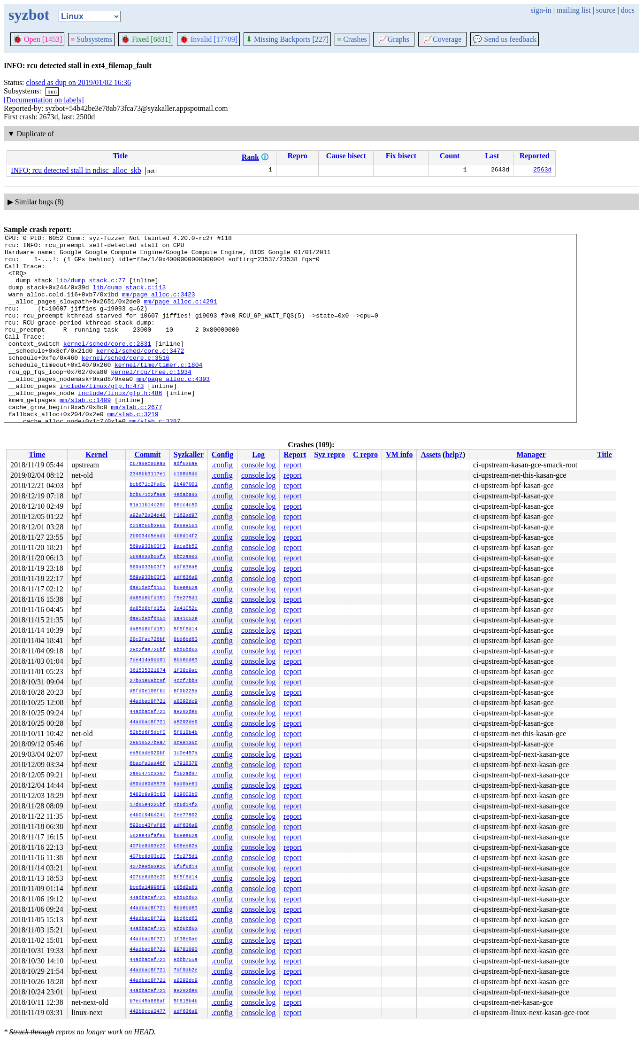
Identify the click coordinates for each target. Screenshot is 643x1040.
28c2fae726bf (148, 639)
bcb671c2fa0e (148, 484)
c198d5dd (186, 474)
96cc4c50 (186, 505)
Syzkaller (189, 454)
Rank (250, 157)
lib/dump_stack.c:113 (129, 298)
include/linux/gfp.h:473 (102, 416)
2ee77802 (186, 815)
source (606, 10)
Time (37, 454)
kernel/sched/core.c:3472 (140, 374)
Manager (531, 454)
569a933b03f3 (148, 546)
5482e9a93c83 (148, 795)
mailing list (573, 10)
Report (294, 454)
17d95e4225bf (148, 805)
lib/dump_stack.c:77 (90, 290)
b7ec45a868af (148, 1001)
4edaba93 (186, 495)
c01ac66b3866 (148, 526)
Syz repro (329, 454)
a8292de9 (186, 702)
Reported (535, 156)
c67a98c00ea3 (148, 464)
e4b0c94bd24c (148, 815)
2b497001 (186, 484)
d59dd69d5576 (148, 784)
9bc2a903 (186, 557)
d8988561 (186, 526)
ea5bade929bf (148, 753)
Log (258, 454)
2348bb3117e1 (148, 474)
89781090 (186, 950)
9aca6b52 (186, 546)
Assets (431, 454)
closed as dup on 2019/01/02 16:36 (78, 82)
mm (52, 91)
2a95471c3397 (148, 774)
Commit (147, 454)
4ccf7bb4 (186, 681)
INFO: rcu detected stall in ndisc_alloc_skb (76, 170)
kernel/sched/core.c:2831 (107, 366)
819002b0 (186, 795)
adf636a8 (186, 464)
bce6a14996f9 (148, 888)
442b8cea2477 (148, 1012)
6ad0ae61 (186, 784)
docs (628, 10)
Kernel (96, 454)
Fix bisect (401, 156)
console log (258, 465)
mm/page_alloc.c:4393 (173, 408)
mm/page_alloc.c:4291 (180, 315)
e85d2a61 (186, 888)
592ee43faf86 (148, 826)
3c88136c (186, 743)
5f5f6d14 (186, 629)
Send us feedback (504, 39)
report (292, 465)
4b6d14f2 (186, 536)
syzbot (28, 14)
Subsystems (91, 39)
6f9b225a (186, 691)
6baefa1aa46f (148, 764)
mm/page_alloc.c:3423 (158, 307)
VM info (399, 454)
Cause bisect (346, 156)
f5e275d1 (186, 598)
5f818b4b (186, 733)
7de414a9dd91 (148, 660)
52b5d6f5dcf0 (148, 733)
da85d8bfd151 (148, 588)
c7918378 (186, 764)
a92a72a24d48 (148, 515)
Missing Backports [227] (287, 39)
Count (450, 156)
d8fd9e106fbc (148, 691)
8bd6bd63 (186, 639)
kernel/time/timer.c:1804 (158, 391)
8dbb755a (186, 960)
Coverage (442, 39)
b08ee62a (186, 588)
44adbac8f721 (148, 702)
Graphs (393, 39)
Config (222, 454)
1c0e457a (186, 753)
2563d (542, 170)
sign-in (540, 10)
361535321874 (148, 670)
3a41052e (186, 608)
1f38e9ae (186, 670)
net (151, 170)
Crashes (352, 39)
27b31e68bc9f (148, 681)
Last (492, 156)
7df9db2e (186, 970)
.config (222, 465)
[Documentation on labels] (44, 100)
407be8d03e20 (148, 846)
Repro (297, 156)
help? (453, 454)
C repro (365, 454)
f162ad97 (186, 515)
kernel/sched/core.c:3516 (125, 383)
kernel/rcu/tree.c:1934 (151, 400)
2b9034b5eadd (148, 536)
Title (120, 156)
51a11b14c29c (148, 505)
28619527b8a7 (148, 743)
